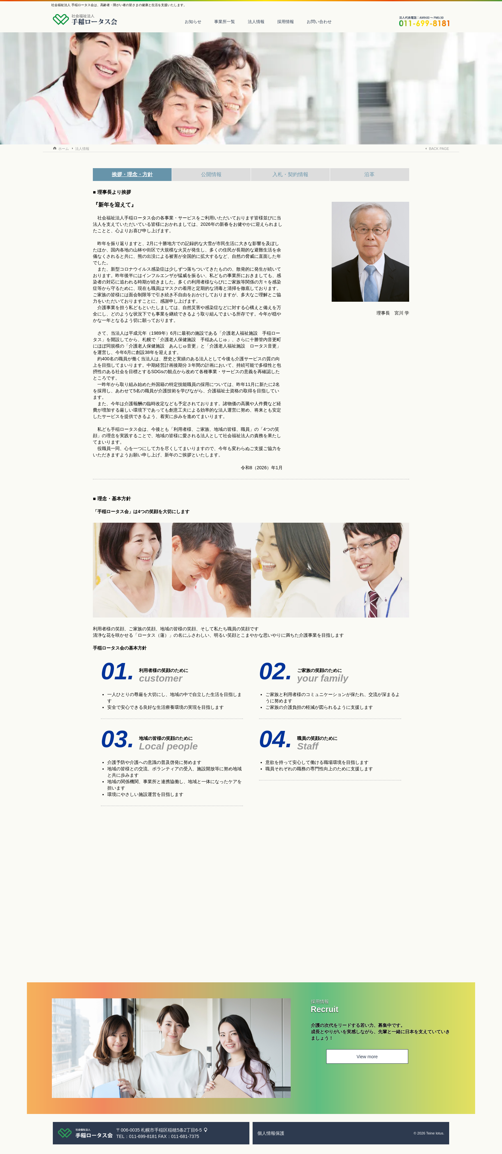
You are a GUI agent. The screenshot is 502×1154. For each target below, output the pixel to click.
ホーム (63, 149)
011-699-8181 (143, 1136)
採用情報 (290, 21)
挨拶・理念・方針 (132, 174)
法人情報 (261, 21)
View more (350, 1057)
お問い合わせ (324, 21)
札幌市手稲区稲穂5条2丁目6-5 (171, 1130)
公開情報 (211, 174)
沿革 (369, 174)
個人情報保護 (270, 1133)
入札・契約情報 (290, 174)
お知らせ (198, 21)
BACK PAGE (439, 149)
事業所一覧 (229, 21)
